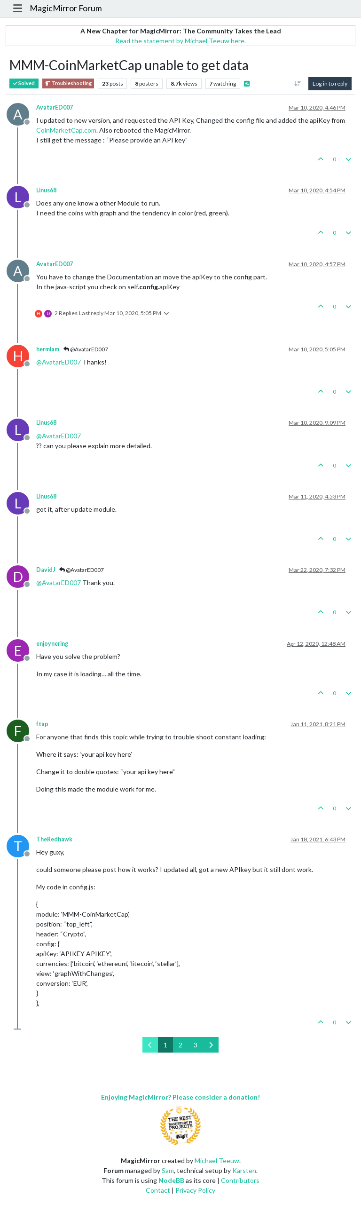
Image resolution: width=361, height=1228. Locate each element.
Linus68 (46, 190)
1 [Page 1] (165, 1045)
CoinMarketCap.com (66, 130)
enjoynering (52, 643)
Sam (168, 1170)
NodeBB (171, 1180)
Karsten (244, 1170)
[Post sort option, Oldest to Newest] (298, 83)
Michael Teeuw (217, 1161)
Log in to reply (330, 83)
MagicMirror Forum (66, 8)
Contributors (240, 1180)
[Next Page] (211, 1045)
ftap (42, 724)
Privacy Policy (195, 1190)
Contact (158, 1190)
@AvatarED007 (85, 349)
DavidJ (45, 569)
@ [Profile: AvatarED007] (58, 362)
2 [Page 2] (180, 1045)
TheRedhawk (54, 839)
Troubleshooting (68, 83)
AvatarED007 (54, 107)
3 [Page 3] (195, 1045)
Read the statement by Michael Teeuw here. (180, 41)
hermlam (47, 349)
